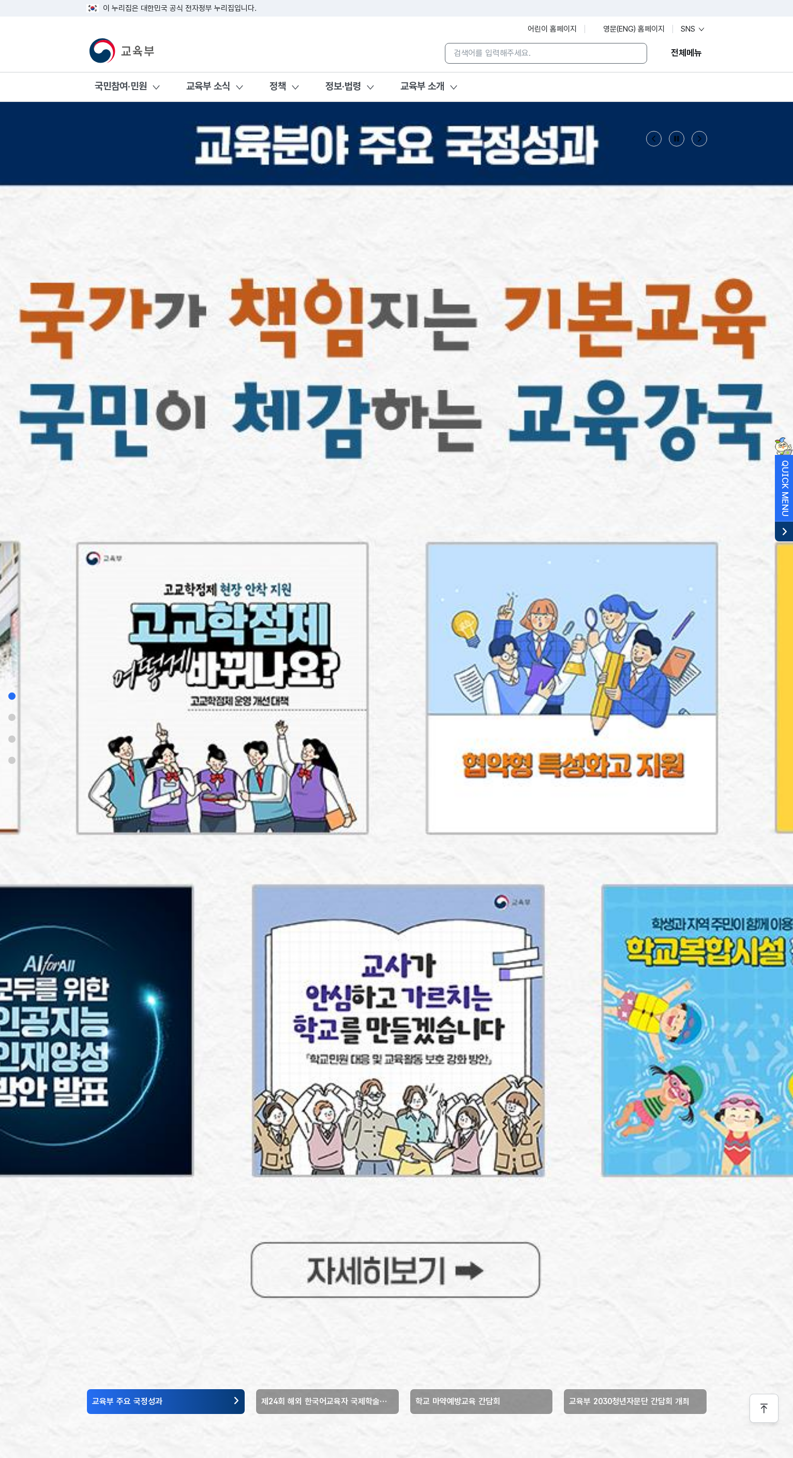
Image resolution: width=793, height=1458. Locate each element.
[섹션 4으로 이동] (12, 760)
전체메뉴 (686, 53)
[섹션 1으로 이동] (12, 695)
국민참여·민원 (121, 86)
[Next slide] (699, 138)
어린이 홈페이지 (547, 29)
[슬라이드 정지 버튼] (676, 138)
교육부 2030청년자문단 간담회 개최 (629, 1401)
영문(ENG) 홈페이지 (629, 29)
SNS (693, 29)
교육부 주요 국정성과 (127, 1401)
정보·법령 (343, 86)
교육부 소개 (422, 86)
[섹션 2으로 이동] (12, 717)
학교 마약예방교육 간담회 (457, 1401)
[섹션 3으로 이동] (12, 739)
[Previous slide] (654, 138)
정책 (278, 86)
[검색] (631, 53)
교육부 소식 (208, 86)
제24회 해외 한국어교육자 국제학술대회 (327, 1401)
